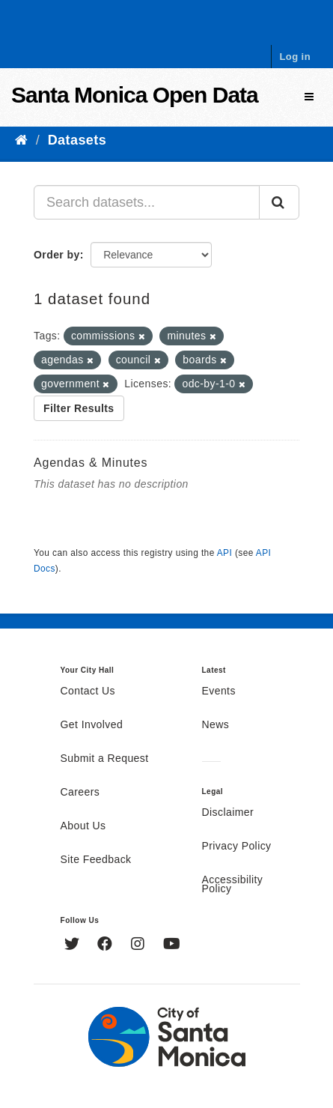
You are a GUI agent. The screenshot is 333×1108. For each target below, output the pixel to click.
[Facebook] (106, 945)
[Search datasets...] (147, 202)
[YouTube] (172, 945)
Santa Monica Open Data (134, 94)
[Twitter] (74, 945)
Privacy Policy (237, 846)
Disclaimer (228, 813)
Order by (57, 255)
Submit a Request (105, 759)
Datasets (77, 140)
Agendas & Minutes (90, 462)
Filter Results (78, 408)
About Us (83, 826)
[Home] (21, 140)
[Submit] (279, 202)
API (224, 553)
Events (219, 691)
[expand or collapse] (309, 97)
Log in (295, 56)
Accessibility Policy (232, 884)
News (216, 725)
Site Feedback (96, 860)
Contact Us (88, 691)
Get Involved (92, 725)
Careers (80, 792)
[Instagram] (139, 945)
